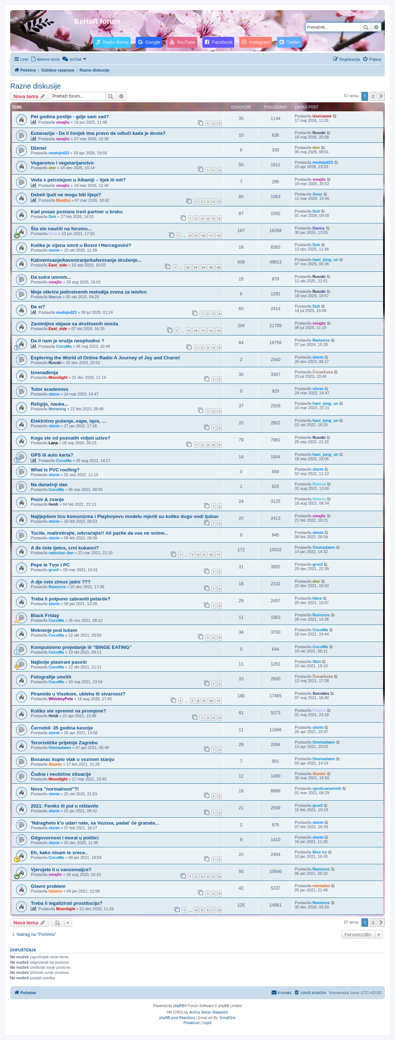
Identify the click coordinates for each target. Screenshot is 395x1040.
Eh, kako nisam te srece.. (59, 852)
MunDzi (63, 200)
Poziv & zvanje (47, 499)
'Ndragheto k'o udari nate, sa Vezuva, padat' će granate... (95, 823)
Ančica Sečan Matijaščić (208, 1012)
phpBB (178, 1006)
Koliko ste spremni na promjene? (68, 711)
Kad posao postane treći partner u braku (77, 211)
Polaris (319, 710)
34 (203, 267)
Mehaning (57, 409)
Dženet (38, 148)
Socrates (320, 693)
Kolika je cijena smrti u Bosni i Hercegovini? (81, 245)
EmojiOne (228, 1018)
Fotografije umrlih (51, 677)
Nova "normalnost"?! (55, 789)
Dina (53, 233)
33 (195, 267)
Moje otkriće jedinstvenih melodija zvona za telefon (89, 292)
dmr (316, 147)
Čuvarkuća (322, 372)
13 (218, 330)
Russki (318, 132)
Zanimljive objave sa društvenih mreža (74, 323)
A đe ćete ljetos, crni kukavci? (65, 548)
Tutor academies (49, 389)
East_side (58, 265)
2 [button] (373, 96)
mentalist (321, 885)
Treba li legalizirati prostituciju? (66, 903)
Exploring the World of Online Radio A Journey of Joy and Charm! (105, 357)
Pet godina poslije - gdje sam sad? (70, 116)
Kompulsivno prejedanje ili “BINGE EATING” (81, 647)
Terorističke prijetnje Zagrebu (64, 742)
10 (203, 235)
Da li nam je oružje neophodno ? (67, 340)
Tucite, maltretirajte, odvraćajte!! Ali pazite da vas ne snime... (99, 533)
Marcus (55, 297)
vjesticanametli (326, 788)
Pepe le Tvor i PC (50, 565)
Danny (318, 228)
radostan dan (61, 553)
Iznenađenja (44, 372)
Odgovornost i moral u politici (65, 837)
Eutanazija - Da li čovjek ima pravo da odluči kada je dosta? (98, 133)
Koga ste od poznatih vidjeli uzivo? (70, 438)
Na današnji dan (49, 484)
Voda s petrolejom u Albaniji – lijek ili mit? (78, 180)
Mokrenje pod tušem (54, 630)
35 (211, 267)
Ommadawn (323, 547)
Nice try (319, 852)
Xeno (317, 194)
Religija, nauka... (49, 404)
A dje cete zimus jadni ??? (61, 582)
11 (211, 235)
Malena (319, 484)
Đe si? (38, 306)
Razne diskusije (35, 86)
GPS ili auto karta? (52, 455)
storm (54, 250)
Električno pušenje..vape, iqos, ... (68, 421)
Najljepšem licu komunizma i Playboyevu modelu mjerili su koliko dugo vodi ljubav (125, 516)
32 (187, 267)
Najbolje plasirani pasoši (59, 662)
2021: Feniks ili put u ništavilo (64, 806)
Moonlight (58, 377)
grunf (54, 570)
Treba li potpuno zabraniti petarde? (70, 599)
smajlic (63, 122)
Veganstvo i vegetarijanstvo (62, 163)
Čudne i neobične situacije (61, 774)
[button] (381, 96)
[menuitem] (45, 59)
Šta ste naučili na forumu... (61, 228)
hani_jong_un (325, 259)
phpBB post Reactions (177, 1018)
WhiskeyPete (61, 699)
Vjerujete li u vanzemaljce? (61, 869)
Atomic (55, 764)
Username (322, 116)
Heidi (53, 504)
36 (218, 267)
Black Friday (45, 615)
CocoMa (64, 346)
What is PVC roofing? (55, 469)
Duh (52, 216)
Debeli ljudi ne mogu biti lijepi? (66, 194)
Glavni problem (48, 886)
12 (218, 235)
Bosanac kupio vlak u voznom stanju (72, 759)
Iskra (317, 598)
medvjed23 (59, 153)
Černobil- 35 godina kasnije (62, 728)
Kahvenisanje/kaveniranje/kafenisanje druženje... (86, 260)
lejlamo (55, 891)
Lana (53, 443)
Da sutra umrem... (51, 277)
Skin (316, 661)
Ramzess (321, 340)
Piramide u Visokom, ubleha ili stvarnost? (78, 694)
